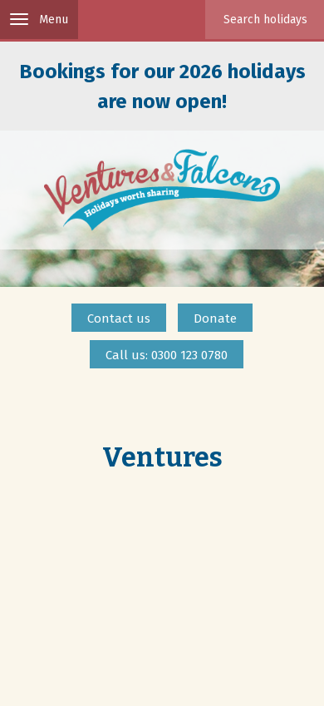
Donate (215, 318)
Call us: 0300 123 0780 (167, 355)
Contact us (118, 318)
